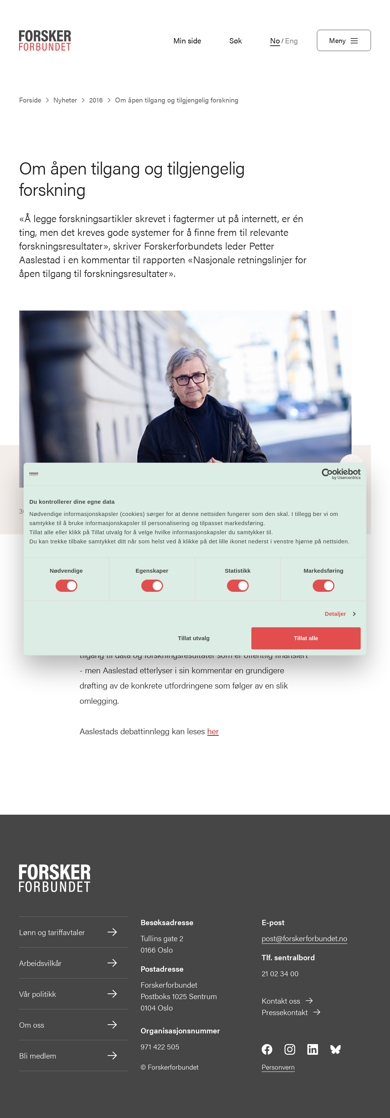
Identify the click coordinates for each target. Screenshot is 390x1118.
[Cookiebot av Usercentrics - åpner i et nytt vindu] (327, 474)
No (275, 40)
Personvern (278, 1067)
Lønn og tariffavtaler (68, 932)
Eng (291, 40)
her (213, 731)
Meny (344, 40)
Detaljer (335, 613)
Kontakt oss (288, 1000)
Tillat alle (306, 638)
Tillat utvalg (193, 638)
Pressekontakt (291, 1011)
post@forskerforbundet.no (304, 937)
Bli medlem (68, 1055)
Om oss (68, 1025)
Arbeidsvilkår (68, 963)
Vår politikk (68, 994)
